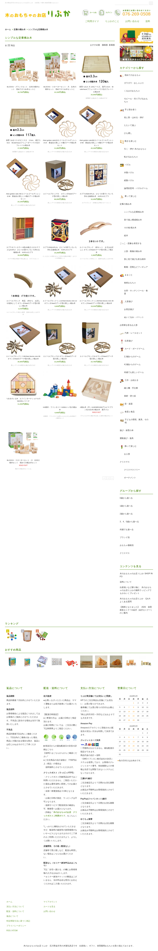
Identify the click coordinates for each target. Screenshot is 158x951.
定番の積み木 (20, 29)
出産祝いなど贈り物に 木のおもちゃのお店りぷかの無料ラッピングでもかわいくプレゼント (135, 590)
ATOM (15, 930)
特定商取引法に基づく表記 (18, 921)
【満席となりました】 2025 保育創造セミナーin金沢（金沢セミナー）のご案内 (136, 610)
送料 (147, 21)
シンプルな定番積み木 (38, 29)
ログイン (105, 12)
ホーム (8, 29)
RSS (8, 930)
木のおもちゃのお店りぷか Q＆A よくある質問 (136, 600)
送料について (126, 582)
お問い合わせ (132, 21)
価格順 (105, 45)
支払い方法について (15, 906)
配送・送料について (15, 911)
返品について (12, 916)
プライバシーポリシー (16, 926)
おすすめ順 (95, 45)
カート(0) (89, 12)
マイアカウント (50, 902)
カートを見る (49, 906)
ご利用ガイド (92, 21)
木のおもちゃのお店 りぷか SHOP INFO (136, 575)
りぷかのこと (112, 21)
